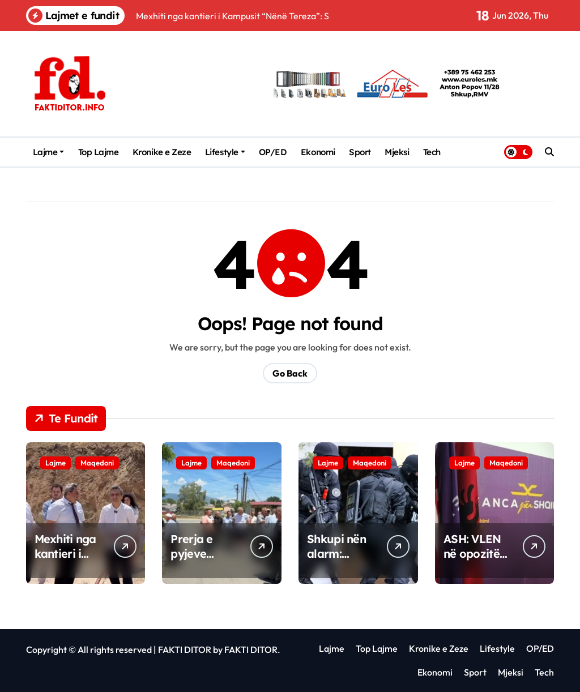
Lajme (49, 152)
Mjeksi (397, 152)
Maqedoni (97, 462)
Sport (360, 152)
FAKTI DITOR (184, 649)
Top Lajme (98, 152)
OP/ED (273, 152)
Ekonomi (318, 152)
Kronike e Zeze (162, 152)
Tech (432, 152)
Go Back (290, 373)
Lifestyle (225, 152)
